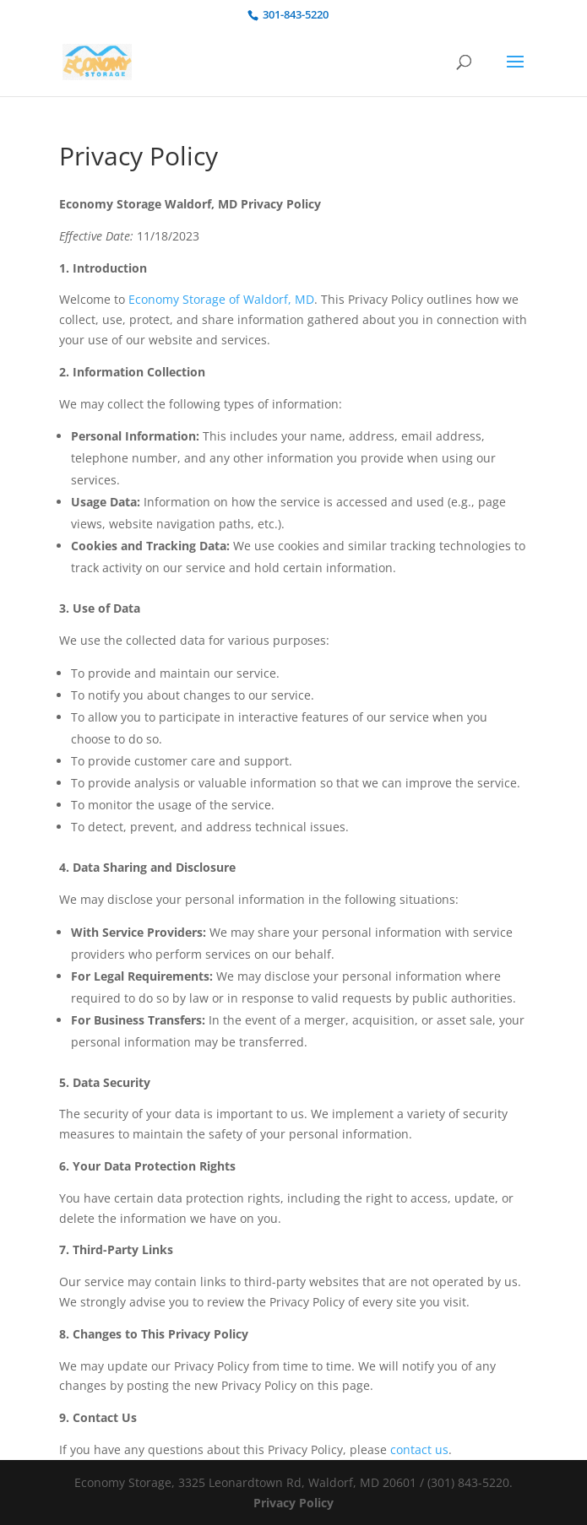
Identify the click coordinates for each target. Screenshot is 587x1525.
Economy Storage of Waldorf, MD (221, 299)
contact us (419, 1449)
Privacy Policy (293, 1503)
